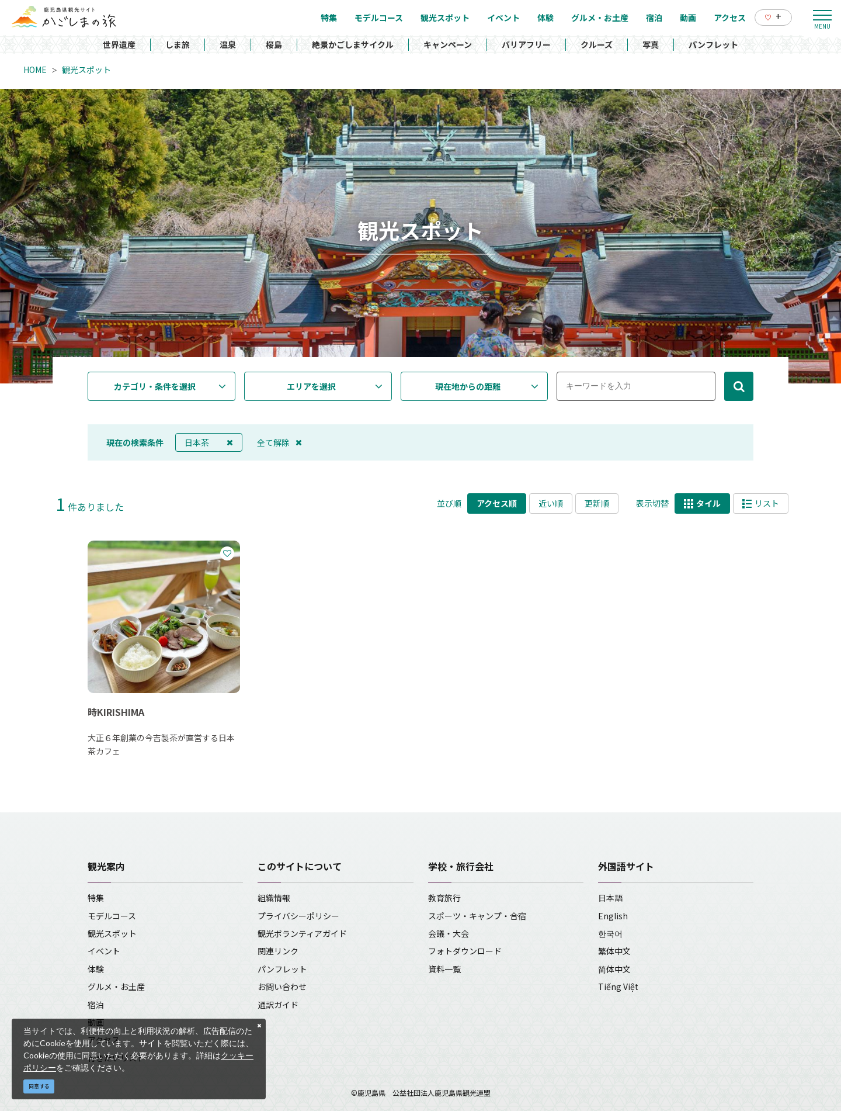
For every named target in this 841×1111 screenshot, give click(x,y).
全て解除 (279, 442)
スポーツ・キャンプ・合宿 (477, 916)
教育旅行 (444, 898)
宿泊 (96, 1004)
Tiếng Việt (618, 986)
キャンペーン (447, 44)
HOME (35, 69)
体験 (96, 969)
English (613, 916)
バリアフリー (526, 44)
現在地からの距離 (468, 386)
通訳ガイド (278, 1004)
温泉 (228, 44)
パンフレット (713, 44)
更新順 (597, 503)
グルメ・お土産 (116, 986)
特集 (96, 898)
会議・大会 (448, 933)
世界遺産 (119, 44)
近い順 (550, 503)
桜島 (274, 44)
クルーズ (597, 44)
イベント (104, 951)
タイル (702, 503)
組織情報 (274, 898)
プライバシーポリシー (298, 916)
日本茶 (209, 442)
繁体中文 (614, 951)
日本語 (610, 898)
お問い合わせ (282, 986)
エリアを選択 (311, 386)
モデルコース (112, 916)
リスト (760, 503)
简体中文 (614, 969)
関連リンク (278, 951)
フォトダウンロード (465, 951)
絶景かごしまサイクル (353, 44)
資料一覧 (444, 969)
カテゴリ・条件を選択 (155, 386)
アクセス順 (497, 503)
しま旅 (177, 44)
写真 (650, 44)
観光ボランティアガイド (302, 933)
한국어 (610, 933)
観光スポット (86, 69)
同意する (39, 1086)
